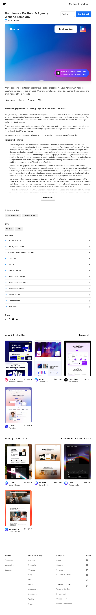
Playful (18, 229)
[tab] (11, 100)
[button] (92, 4)
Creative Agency (12, 215)
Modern (9, 229)
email (42, 135)
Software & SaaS (29, 215)
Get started (78, 4)
